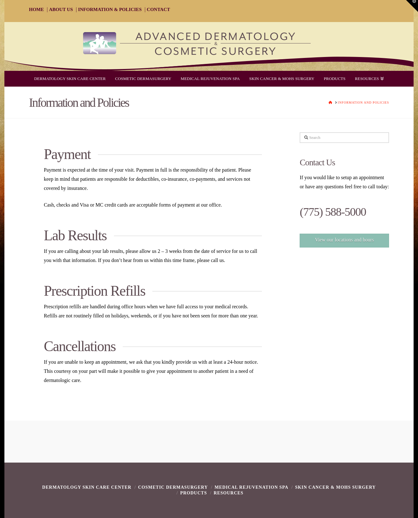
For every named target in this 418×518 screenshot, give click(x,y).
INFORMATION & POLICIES (110, 9)
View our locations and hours (344, 239)
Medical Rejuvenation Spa (251, 487)
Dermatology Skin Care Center (86, 487)
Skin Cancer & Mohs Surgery (335, 487)
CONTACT (158, 9)
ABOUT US (61, 9)
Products (193, 493)
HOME (36, 9)
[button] (412, 6)
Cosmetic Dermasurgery (173, 487)
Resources (229, 493)
